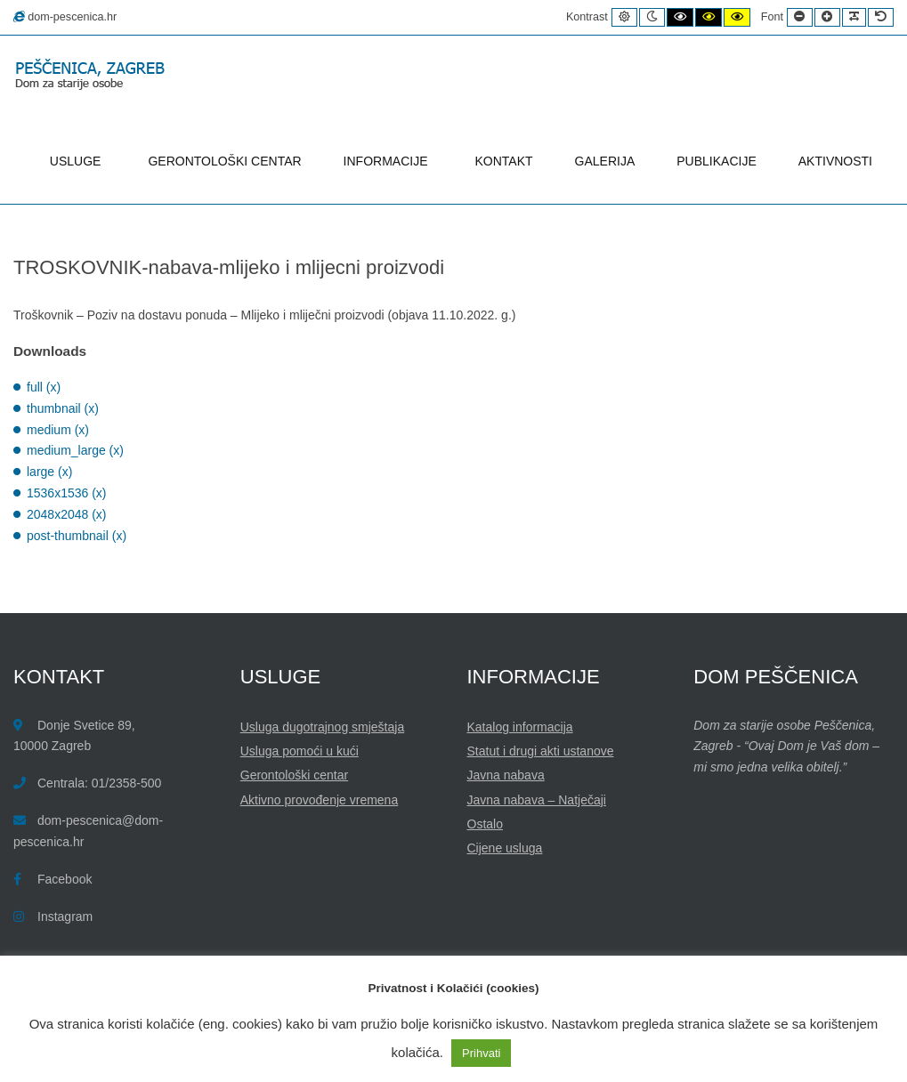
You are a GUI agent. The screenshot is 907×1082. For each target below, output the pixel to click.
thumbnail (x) (63, 408)
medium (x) (58, 430)
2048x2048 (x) (67, 514)
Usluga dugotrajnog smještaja (322, 727)
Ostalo (485, 824)
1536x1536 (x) (67, 493)
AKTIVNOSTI (835, 161)
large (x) (49, 471)
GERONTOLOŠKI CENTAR (224, 161)
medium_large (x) (75, 450)
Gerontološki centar (294, 775)
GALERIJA (605, 161)
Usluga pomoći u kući (299, 751)
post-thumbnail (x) (76, 536)
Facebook (64, 879)
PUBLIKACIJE (716, 161)
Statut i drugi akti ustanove (540, 751)
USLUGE (78, 161)
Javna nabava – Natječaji (536, 800)
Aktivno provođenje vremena (319, 800)
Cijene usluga (505, 848)
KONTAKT (504, 161)
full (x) (44, 387)
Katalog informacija (520, 727)
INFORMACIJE (388, 161)
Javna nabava (506, 775)
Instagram (65, 916)
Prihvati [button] (481, 1053)
